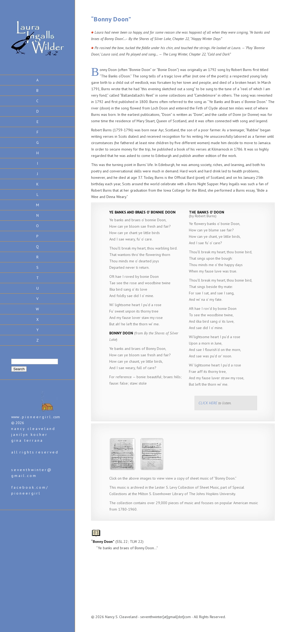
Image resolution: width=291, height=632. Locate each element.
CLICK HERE (208, 403)
